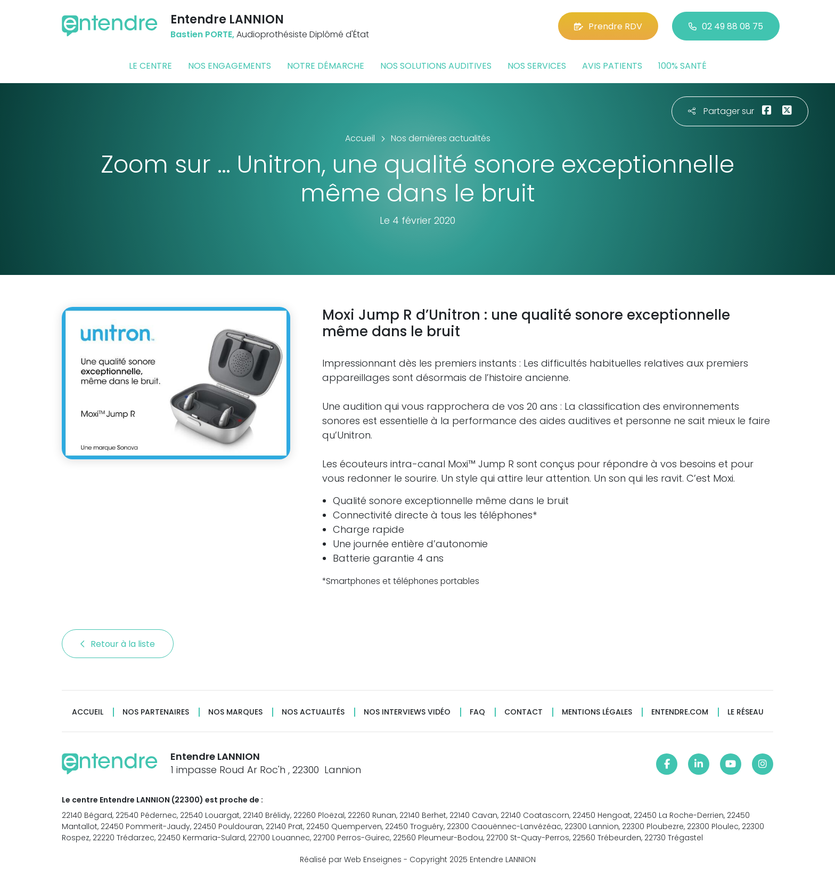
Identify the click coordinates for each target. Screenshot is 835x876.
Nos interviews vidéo (407, 712)
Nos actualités (313, 712)
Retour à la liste (117, 644)
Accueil (87, 712)
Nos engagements (229, 66)
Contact (523, 712)
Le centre (150, 66)
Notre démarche (325, 66)
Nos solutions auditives (436, 66)
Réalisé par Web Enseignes (351, 859)
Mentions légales (597, 712)
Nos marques (235, 712)
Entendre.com (679, 712)
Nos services (536, 66)
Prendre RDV (608, 26)
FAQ (477, 712)
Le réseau (745, 712)
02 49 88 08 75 (726, 26)
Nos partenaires (155, 712)
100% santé (682, 66)
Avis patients (612, 66)
